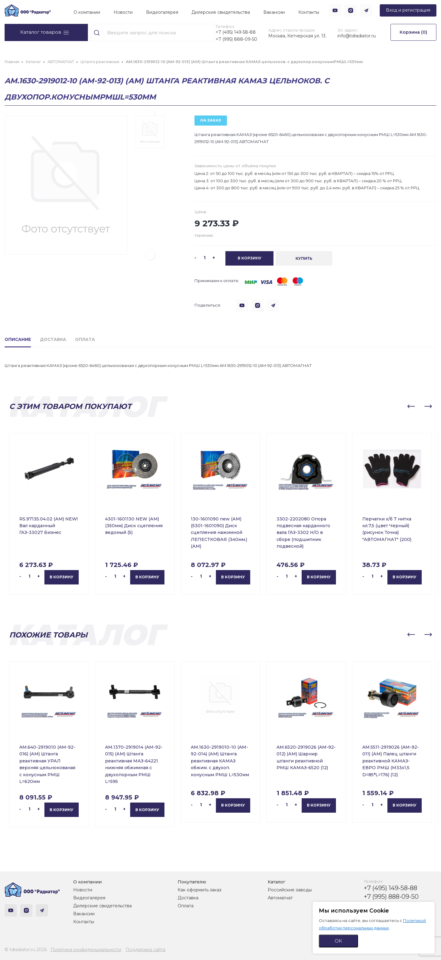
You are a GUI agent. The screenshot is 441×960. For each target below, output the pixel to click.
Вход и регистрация (408, 10)
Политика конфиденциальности (86, 949)
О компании (87, 12)
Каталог (276, 882)
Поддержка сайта (145, 949)
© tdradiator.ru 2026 (26, 949)
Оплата (186, 906)
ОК (338, 941)
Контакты (308, 12)
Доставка (188, 898)
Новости (123, 12)
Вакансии (274, 12)
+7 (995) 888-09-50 (233, 42)
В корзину (62, 584)
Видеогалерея (162, 12)
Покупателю (192, 882)
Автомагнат (280, 898)
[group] (66, 192)
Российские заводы (290, 890)
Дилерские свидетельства (220, 12)
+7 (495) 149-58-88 (235, 32)
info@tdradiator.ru (355, 39)
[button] (150, 262)
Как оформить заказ (199, 890)
